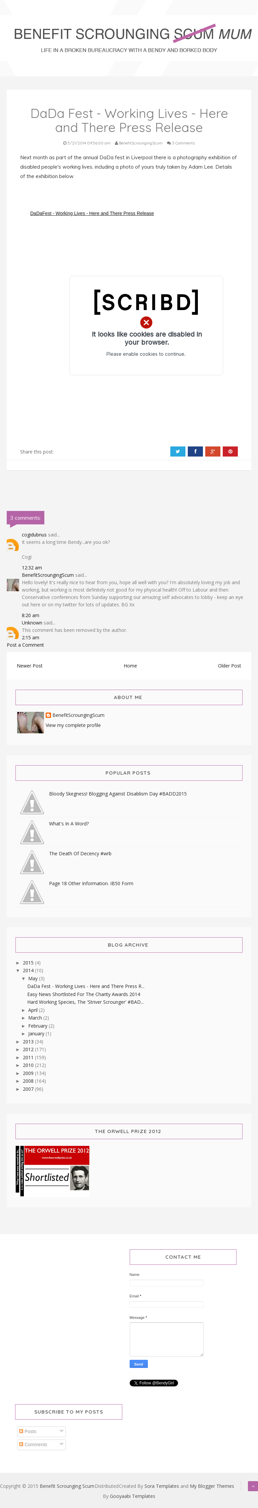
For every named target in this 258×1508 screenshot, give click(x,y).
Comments (33, 1444)
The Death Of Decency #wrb (80, 853)
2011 (29, 1057)
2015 (29, 962)
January (37, 1033)
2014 (29, 970)
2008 (29, 1081)
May (33, 978)
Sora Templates (161, 1486)
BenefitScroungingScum (48, 575)
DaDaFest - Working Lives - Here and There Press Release (92, 213)
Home (130, 665)
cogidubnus (34, 534)
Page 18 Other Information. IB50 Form (91, 883)
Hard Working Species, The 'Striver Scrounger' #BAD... (85, 1002)
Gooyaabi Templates (132, 1496)
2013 (29, 1041)
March (35, 1018)
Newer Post (30, 665)
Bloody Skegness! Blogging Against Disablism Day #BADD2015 (118, 793)
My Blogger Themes (212, 1486)
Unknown (32, 622)
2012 (29, 1049)
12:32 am (32, 567)
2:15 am (30, 637)
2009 (29, 1073)
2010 (29, 1065)
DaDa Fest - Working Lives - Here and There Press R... (85, 986)
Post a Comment (25, 645)
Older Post (229, 665)
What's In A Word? (69, 823)
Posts (27, 1431)
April (33, 1010)
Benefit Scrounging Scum (67, 1486)
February (38, 1026)
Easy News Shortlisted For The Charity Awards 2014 (83, 994)
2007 (29, 1089)
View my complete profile (73, 725)
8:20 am (30, 615)
